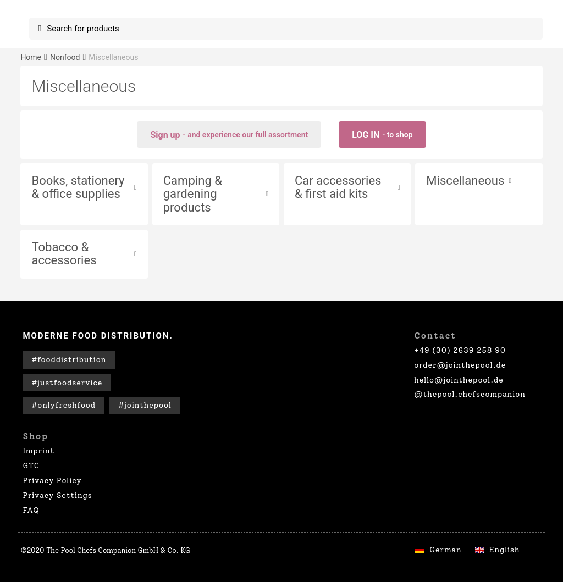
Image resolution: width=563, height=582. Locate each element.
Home (30, 57)
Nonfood (65, 57)
